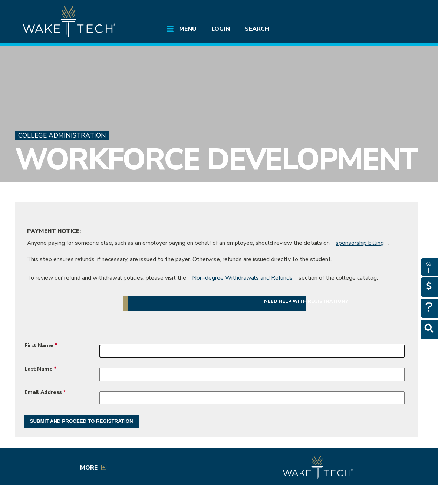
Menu (188, 29)
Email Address (43, 392)
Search (257, 29)
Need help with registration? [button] (306, 301)
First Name (39, 345)
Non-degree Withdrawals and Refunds (242, 278)
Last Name (38, 368)
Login (220, 29)
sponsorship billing (360, 243)
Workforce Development (216, 159)
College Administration (62, 135)
